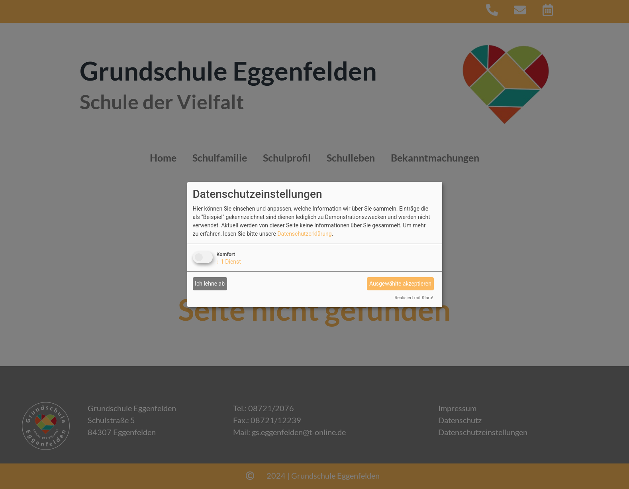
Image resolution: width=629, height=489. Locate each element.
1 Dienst (229, 261)
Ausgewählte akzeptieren (400, 283)
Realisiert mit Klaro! (413, 297)
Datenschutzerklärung (304, 234)
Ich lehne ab (210, 283)
